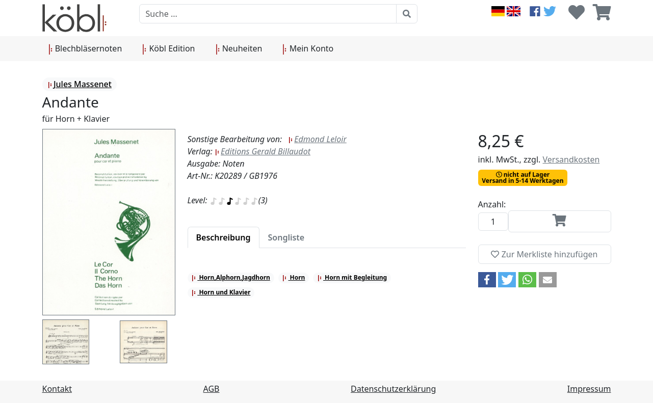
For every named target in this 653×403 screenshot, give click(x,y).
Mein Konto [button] (307, 49)
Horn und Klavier (220, 292)
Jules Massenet (79, 84)
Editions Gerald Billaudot (262, 151)
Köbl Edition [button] (168, 49)
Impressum (589, 388)
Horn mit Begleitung (352, 277)
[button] (487, 279)
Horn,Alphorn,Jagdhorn (230, 277)
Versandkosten (570, 159)
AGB (211, 388)
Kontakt (57, 388)
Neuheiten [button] (239, 49)
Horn (293, 277)
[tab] (223, 237)
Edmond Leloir (317, 139)
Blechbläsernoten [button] (85, 49)
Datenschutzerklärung (393, 388)
